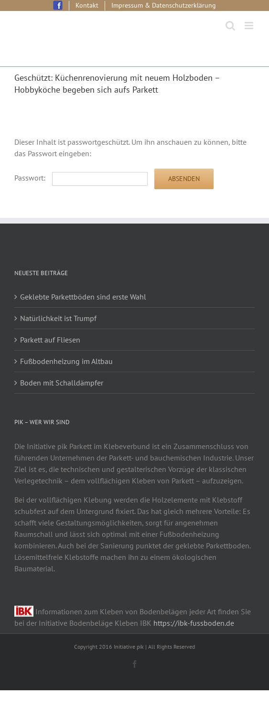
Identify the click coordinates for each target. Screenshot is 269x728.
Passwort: (81, 177)
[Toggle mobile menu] (250, 26)
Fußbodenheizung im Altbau (66, 361)
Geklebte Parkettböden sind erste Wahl (83, 296)
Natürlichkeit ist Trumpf (58, 318)
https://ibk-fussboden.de (193, 623)
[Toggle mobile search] (230, 26)
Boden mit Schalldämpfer (61, 382)
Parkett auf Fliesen (50, 339)
